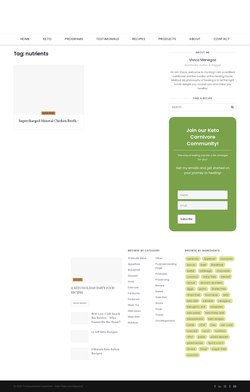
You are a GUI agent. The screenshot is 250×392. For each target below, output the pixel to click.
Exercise (133, 286)
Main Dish (48, 113)
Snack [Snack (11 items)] (191, 347)
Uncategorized (165, 319)
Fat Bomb (134, 292)
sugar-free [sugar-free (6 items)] (219, 347)
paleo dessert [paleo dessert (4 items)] (219, 336)
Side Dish (161, 296)
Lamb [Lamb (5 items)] (190, 323)
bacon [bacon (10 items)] (191, 263)
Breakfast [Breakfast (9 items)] (217, 263)
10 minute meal (137, 257)
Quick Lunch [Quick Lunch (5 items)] (216, 341)
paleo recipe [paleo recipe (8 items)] (195, 341)
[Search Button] (232, 107)
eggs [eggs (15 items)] (190, 287)
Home (25, 39)
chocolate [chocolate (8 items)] (223, 269)
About (195, 39)
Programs (74, 39)
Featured (133, 298)
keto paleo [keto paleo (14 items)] (193, 311)
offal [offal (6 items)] (190, 336)
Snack (159, 302)
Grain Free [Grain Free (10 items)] (193, 293)
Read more (80, 302)
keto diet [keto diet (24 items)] (192, 299)
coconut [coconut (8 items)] (192, 275)
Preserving (162, 278)
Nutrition (133, 321)
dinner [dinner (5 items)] (191, 281)
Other (159, 257)
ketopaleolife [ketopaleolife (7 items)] (195, 317)
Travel (159, 313)
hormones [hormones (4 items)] (211, 293)
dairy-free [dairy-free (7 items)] (209, 275)
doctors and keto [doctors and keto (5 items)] (211, 281)
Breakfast (134, 269)
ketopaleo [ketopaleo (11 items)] (217, 305)
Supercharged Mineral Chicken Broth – (49, 121)
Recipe (77, 278)
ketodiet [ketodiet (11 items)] (208, 299)
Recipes (138, 39)
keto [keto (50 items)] (226, 293)
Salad (159, 290)
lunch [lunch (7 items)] (206, 329)
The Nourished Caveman (38, 385)
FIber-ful (133, 304)
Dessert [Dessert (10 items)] (225, 275)
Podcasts (161, 272)
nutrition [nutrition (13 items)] (220, 329)
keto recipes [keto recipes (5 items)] (216, 317)
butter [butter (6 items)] (191, 269)
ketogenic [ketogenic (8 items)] (224, 299)
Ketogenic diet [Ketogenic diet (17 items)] (196, 305)
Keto (47, 39)
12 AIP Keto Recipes (104, 331)
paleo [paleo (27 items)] (201, 336)
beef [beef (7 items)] (203, 263)
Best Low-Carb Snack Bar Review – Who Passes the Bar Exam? (106, 317)
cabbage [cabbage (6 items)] (206, 269)
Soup (158, 308)
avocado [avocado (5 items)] (227, 257)
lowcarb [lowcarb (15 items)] (192, 329)
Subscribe (188, 218)
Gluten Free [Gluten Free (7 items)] (219, 287)
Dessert (133, 274)
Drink (131, 280)
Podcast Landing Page (166, 265)
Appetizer (134, 263)
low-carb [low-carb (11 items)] (227, 323)
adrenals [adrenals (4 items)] (193, 257)
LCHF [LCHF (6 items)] (202, 323)
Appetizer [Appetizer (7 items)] (210, 257)
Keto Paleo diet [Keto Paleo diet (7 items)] (214, 311)
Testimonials (107, 39)
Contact (222, 39)
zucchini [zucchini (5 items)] (192, 353)
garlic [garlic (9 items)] (202, 287)
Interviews (134, 310)
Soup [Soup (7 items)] (203, 347)
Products (167, 39)
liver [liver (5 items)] (213, 323)
